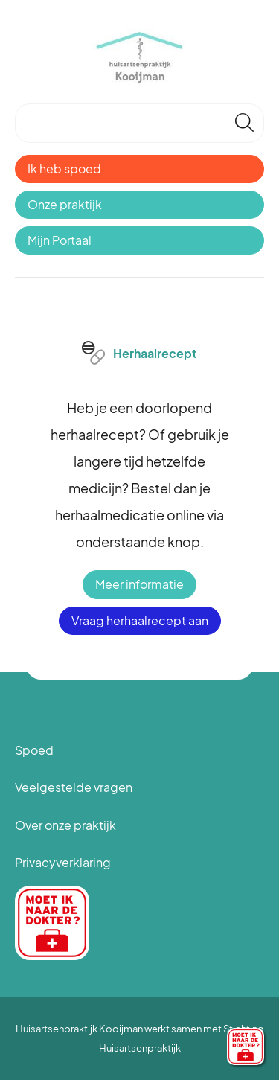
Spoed (34, 750)
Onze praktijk (65, 204)
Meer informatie (139, 584)
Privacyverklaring (63, 862)
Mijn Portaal (60, 240)
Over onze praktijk (65, 825)
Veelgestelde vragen (73, 787)
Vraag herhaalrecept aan (139, 620)
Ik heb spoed (64, 168)
